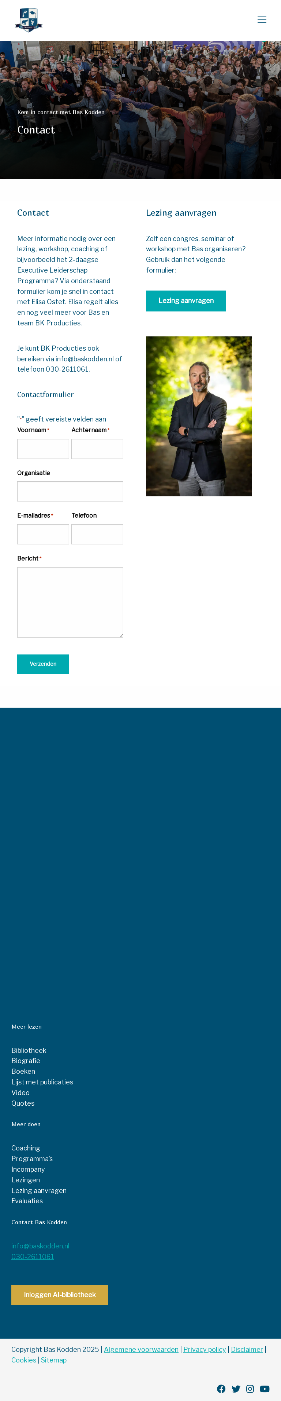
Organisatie (33, 473)
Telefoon (84, 515)
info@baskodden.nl (40, 1245)
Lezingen (25, 1179)
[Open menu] (259, 20)
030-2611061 (32, 1256)
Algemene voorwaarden (141, 1349)
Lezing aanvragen (186, 300)
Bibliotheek (28, 1049)
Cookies (23, 1359)
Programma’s (32, 1158)
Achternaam (90, 430)
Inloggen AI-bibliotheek (60, 1294)
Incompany (28, 1168)
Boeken (23, 1071)
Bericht (29, 559)
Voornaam (33, 430)
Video (20, 1091)
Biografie (25, 1060)
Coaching (25, 1147)
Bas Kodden (42, 20)
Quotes (22, 1102)
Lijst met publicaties (42, 1081)
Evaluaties (27, 1200)
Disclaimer (247, 1349)
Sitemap (54, 1359)
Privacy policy (204, 1349)
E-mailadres (35, 516)
